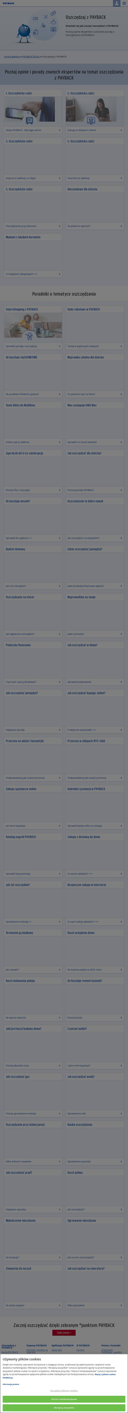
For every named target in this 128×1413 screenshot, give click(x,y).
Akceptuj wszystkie (64, 1407)
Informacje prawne (11, 1384)
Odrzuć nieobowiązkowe (64, 1399)
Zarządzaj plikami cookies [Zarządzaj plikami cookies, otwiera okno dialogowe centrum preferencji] (64, 1390)
